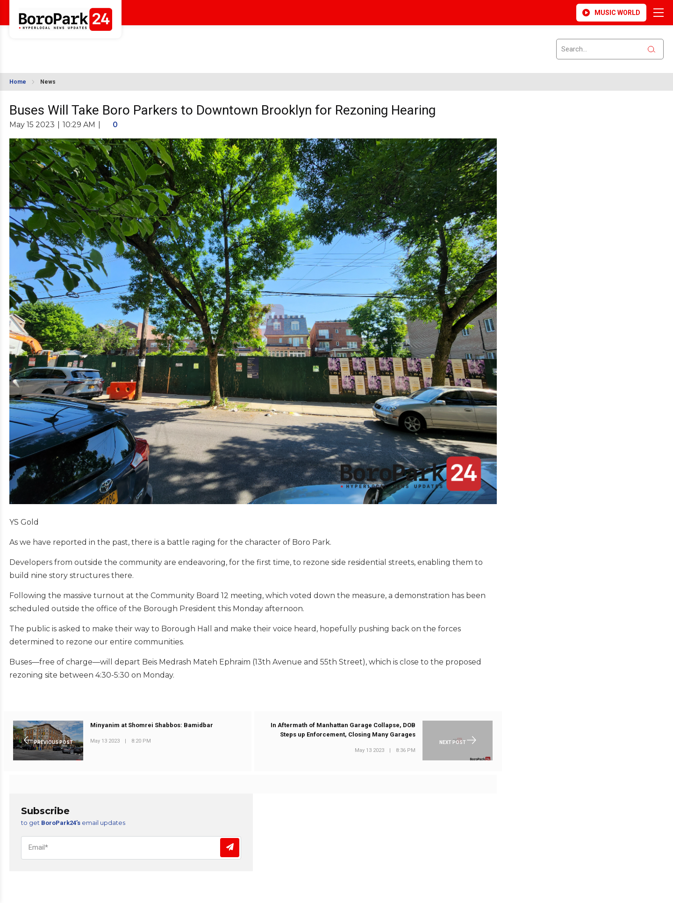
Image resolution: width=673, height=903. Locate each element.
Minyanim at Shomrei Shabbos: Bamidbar (151, 725)
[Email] (131, 848)
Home (17, 82)
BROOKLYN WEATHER (94, 43)
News (48, 82)
